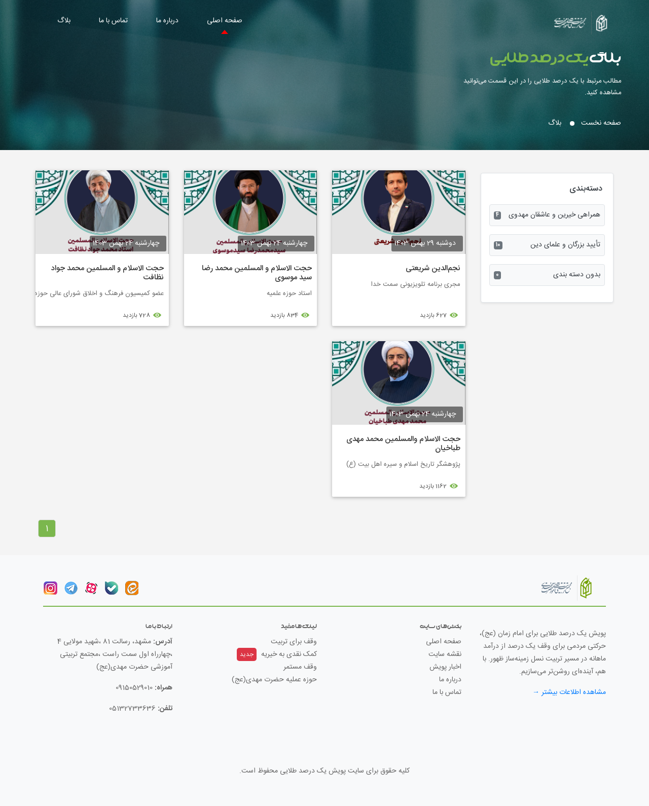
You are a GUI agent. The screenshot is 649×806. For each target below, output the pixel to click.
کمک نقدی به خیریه (277, 654)
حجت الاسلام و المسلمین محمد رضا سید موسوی (257, 273)
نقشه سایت (444, 654)
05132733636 (132, 709)
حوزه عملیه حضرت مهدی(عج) (274, 680)
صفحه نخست (601, 123)
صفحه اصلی (224, 21)
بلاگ (63, 21)
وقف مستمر (300, 667)
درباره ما (167, 21)
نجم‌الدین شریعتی (433, 268)
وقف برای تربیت (294, 642)
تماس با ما (113, 21)
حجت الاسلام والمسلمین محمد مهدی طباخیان (403, 444)
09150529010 (134, 688)
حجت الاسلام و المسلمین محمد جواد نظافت (107, 273)
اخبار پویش (445, 667)
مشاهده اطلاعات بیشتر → (569, 692)
